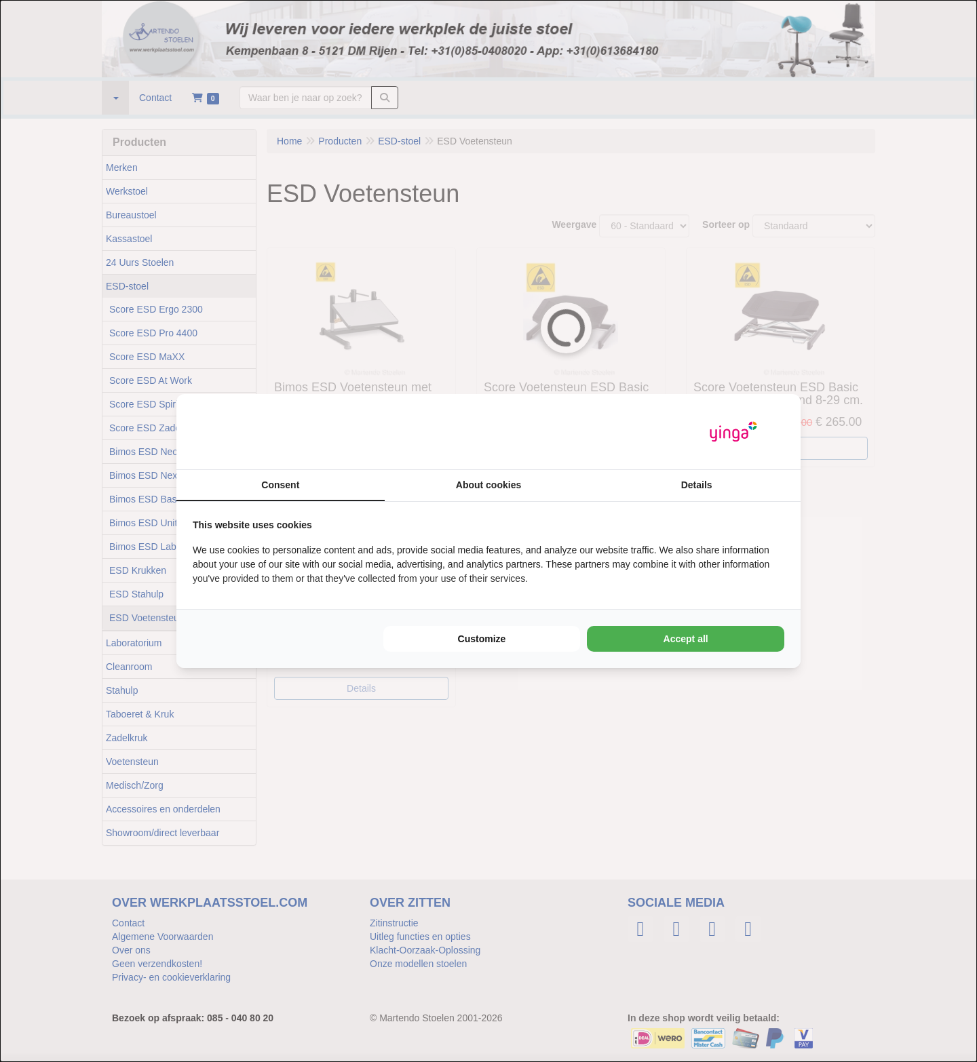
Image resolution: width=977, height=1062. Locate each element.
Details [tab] (696, 484)
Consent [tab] (280, 484)
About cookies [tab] (488, 484)
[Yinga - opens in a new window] (733, 431)
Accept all (686, 638)
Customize (482, 638)
